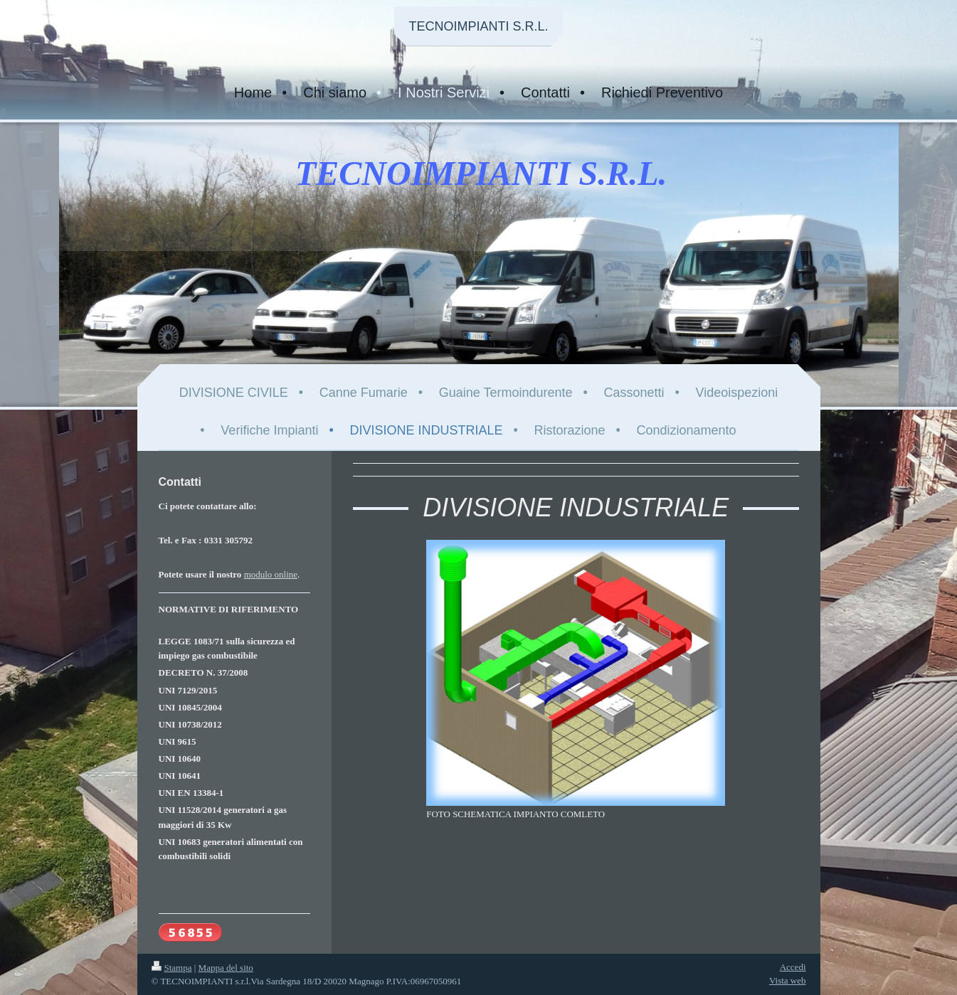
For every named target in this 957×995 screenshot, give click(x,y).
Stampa (172, 967)
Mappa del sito (226, 967)
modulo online (270, 574)
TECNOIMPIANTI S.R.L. (478, 26)
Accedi (793, 967)
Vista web (787, 980)
